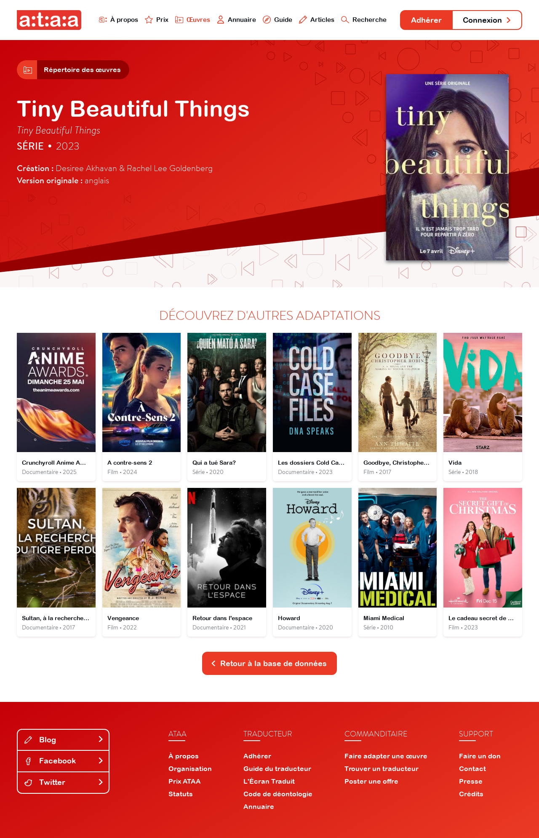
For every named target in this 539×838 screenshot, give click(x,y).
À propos (118, 20)
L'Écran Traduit (269, 781)
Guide (277, 20)
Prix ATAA (184, 781)
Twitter (64, 782)
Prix (156, 20)
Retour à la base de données (269, 663)
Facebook (64, 760)
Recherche (364, 20)
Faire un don (480, 756)
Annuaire (236, 20)
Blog (64, 739)
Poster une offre (371, 781)
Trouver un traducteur (381, 768)
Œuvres (192, 20)
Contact (472, 768)
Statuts (180, 794)
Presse (471, 781)
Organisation (190, 768)
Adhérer (426, 20)
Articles (316, 20)
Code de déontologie (277, 794)
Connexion (487, 20)
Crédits (471, 794)
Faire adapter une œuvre (385, 756)
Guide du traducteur (277, 768)
